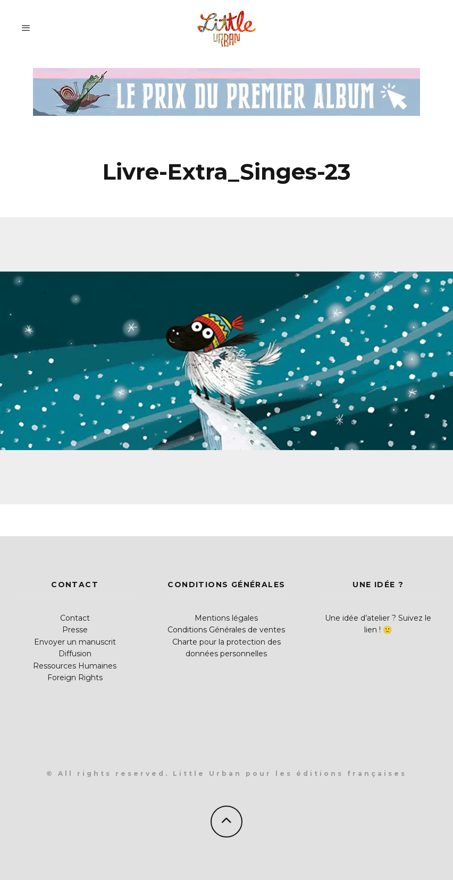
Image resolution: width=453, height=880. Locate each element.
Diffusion (74, 653)
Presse (75, 629)
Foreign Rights (75, 677)
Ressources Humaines (74, 666)
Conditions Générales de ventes (226, 629)
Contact (75, 618)
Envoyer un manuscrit (75, 642)
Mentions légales (226, 618)
